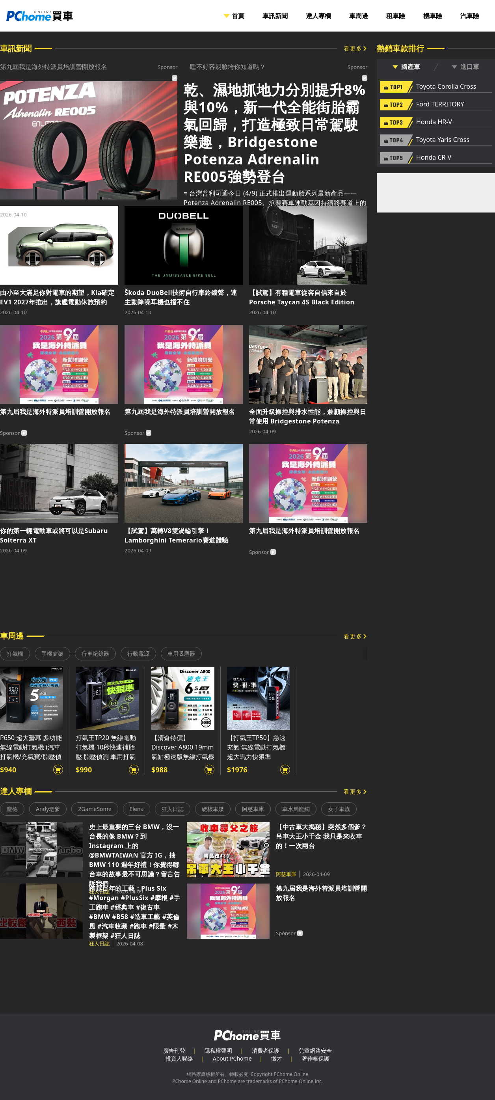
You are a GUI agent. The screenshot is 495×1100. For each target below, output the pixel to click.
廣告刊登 (174, 1050)
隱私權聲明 (218, 1050)
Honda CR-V (433, 158)
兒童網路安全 (315, 1050)
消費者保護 (265, 1050)
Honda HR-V (434, 122)
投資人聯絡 (179, 1058)
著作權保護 (315, 1058)
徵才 (276, 1058)
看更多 (353, 48)
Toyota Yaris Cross (442, 140)
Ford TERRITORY (440, 104)
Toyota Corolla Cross (446, 87)
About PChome (232, 1058)
